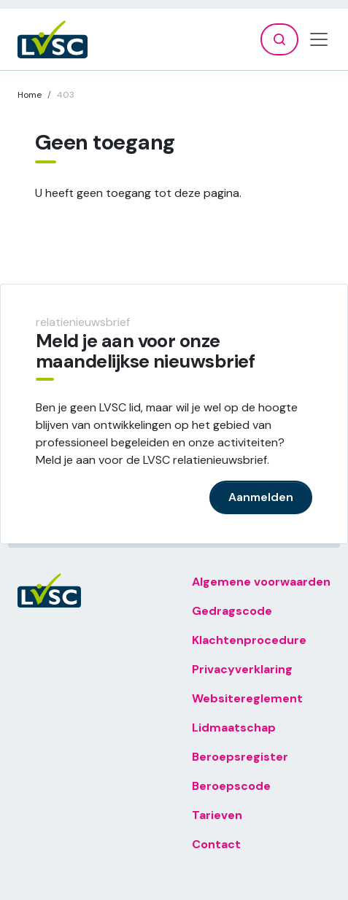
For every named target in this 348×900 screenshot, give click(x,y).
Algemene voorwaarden (261, 581)
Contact (216, 844)
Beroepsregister (240, 756)
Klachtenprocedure (249, 640)
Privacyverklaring (242, 669)
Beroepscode (231, 786)
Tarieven (217, 815)
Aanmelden (260, 497)
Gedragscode (232, 610)
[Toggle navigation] (318, 39)
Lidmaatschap (234, 727)
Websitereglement (247, 698)
